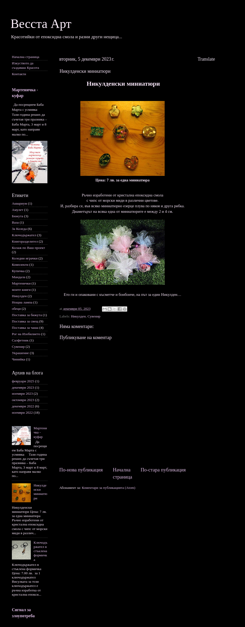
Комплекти (20, 265)
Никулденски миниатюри (40, 491)
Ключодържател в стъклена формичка (40, 551)
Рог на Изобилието (26, 334)
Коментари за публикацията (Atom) (108, 488)
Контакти (19, 74)
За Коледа (19, 229)
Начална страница (25, 57)
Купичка (18, 271)
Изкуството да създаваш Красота (25, 65)
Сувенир (93, 316)
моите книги (21, 290)
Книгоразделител (25, 241)
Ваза (15, 222)
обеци (16, 309)
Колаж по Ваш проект (28, 248)
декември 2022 (23, 406)
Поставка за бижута (27, 315)
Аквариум (19, 203)
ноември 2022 (22, 412)
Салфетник (20, 340)
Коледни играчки (25, 258)
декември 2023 (23, 387)
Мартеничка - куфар (40, 432)
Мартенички (21, 283)
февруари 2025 (23, 381)
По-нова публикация (81, 469)
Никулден (78, 316)
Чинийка (18, 359)
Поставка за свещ (25, 321)
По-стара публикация (163, 469)
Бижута (17, 216)
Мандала (18, 277)
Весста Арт (41, 24)
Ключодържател (24, 235)
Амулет (17, 210)
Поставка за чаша (25, 328)
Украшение (20, 353)
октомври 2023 (23, 400)
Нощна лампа (22, 302)
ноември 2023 (22, 394)
